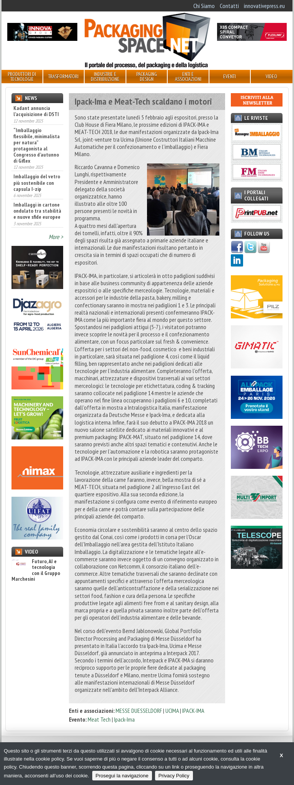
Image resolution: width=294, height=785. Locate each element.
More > (56, 237)
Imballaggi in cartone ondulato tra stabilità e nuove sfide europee (37, 211)
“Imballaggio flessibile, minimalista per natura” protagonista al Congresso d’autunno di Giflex (36, 145)
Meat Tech (99, 719)
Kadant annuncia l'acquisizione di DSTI (36, 111)
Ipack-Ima (124, 719)
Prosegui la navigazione (122, 776)
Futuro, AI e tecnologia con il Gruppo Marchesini (35, 570)
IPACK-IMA (193, 710)
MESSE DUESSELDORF (139, 710)
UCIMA (172, 710)
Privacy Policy (173, 776)
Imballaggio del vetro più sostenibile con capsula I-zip (36, 182)
